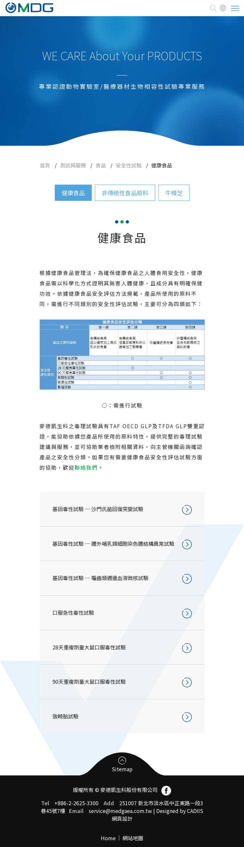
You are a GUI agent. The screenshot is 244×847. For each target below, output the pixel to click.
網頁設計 (122, 818)
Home (108, 838)
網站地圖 (132, 838)
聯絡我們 (86, 467)
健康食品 (73, 193)
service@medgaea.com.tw (120, 811)
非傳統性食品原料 (125, 193)
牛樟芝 (174, 193)
